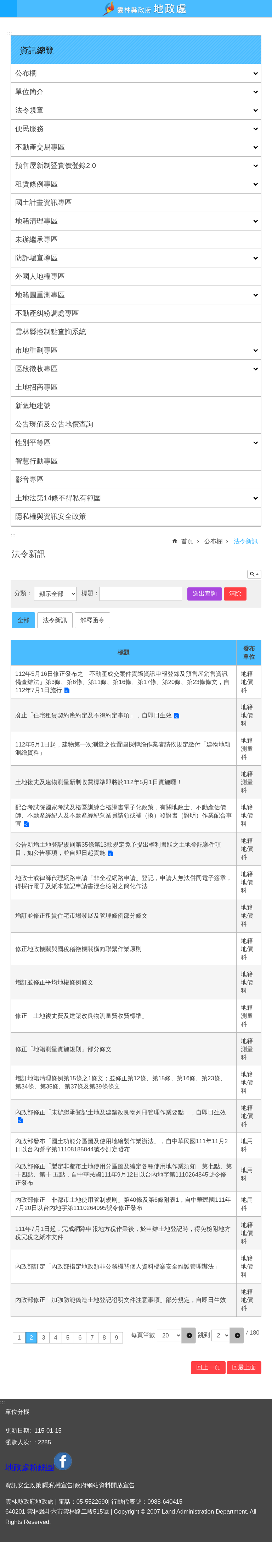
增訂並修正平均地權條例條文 (54, 982)
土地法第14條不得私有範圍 (58, 498)
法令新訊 (246, 541)
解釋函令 (92, 620)
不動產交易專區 (40, 147)
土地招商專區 (36, 387)
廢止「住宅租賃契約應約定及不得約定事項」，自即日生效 (93, 715)
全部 (23, 620)
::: (9, 33)
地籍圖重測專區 (40, 295)
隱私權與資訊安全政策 (50, 516)
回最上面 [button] (244, 1367)
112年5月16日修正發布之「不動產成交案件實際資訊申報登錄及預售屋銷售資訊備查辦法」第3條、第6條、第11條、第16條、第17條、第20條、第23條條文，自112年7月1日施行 (122, 682)
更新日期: (19, 1430)
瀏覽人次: (19, 1442)
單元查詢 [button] (254, 574)
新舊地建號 (33, 405)
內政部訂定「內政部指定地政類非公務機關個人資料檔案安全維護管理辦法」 (117, 1266)
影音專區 (29, 479)
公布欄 (25, 73)
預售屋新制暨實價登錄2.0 (55, 165)
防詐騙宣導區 (36, 258)
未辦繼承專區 (36, 239)
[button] (188, 1335)
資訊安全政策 (23, 1485)
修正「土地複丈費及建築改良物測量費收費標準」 (81, 1015)
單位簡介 (29, 92)
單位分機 (17, 1411)
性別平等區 (33, 442)
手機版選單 (8, 8)
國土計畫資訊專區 (43, 202)
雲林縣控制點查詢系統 (50, 332)
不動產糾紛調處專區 (47, 313)
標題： (90, 593)
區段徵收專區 (36, 369)
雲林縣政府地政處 (144, 8)
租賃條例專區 (36, 184)
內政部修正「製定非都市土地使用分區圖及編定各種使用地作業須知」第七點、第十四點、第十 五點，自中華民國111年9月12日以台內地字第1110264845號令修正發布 (123, 1174)
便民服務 (29, 128)
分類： (24, 593)
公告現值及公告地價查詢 (54, 424)
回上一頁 (208, 1367)
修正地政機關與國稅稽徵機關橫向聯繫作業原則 (78, 949)
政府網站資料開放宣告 (105, 1485)
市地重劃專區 (36, 350)
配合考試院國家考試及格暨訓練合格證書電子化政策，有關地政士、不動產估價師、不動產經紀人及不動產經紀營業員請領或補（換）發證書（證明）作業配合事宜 (123, 815)
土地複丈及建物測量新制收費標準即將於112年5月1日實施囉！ (98, 782)
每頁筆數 (143, 1335)
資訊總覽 (37, 50)
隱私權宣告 (58, 1485)
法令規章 (29, 110)
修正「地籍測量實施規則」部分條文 (63, 1049)
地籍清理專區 (36, 221)
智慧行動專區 (36, 461)
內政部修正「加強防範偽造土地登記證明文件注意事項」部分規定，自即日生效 (120, 1300)
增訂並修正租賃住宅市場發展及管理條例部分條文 (81, 915)
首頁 (187, 541)
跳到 (204, 1335)
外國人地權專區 (40, 276)
